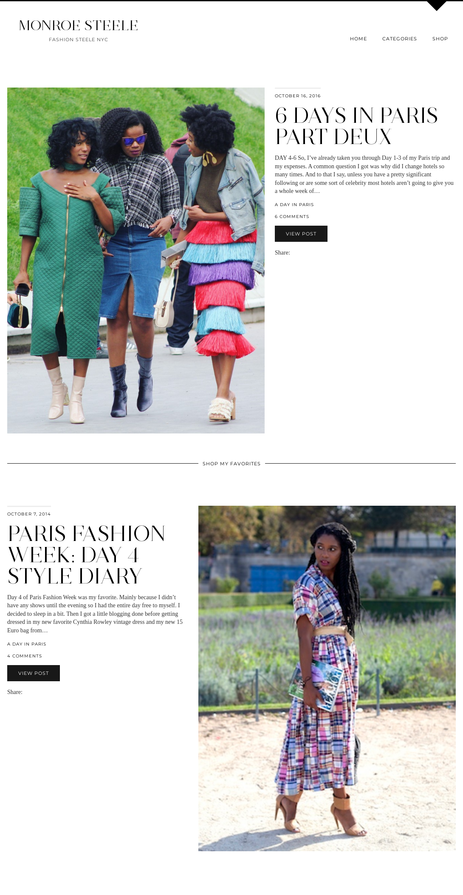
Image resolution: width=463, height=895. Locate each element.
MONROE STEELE (78, 25)
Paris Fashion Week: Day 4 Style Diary (86, 555)
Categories (399, 39)
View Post (301, 234)
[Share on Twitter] (302, 252)
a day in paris (294, 204)
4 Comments (24, 656)
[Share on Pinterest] (306, 252)
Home (358, 39)
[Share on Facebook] (298, 252)
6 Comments (292, 216)
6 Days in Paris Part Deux (356, 126)
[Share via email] (293, 252)
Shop (440, 39)
